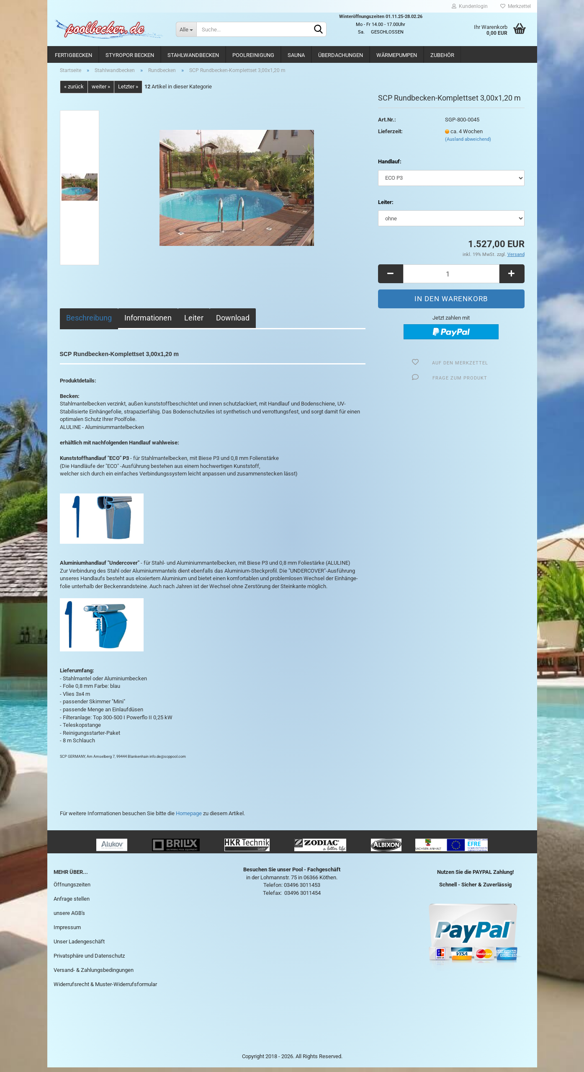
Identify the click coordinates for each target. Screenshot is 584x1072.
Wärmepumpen (396, 55)
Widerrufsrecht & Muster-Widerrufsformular (105, 989)
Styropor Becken (129, 55)
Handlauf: (389, 166)
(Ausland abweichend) (468, 144)
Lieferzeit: (390, 136)
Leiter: (386, 207)
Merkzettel (515, 6)
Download (233, 322)
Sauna (296, 55)
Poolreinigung (253, 55)
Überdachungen (340, 55)
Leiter (193, 322)
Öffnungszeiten (72, 889)
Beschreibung (89, 322)
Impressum (67, 932)
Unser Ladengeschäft (79, 946)
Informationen (148, 322)
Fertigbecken (73, 55)
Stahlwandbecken (193, 55)
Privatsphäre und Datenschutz (89, 960)
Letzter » (128, 91)
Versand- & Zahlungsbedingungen (94, 974)
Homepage (189, 818)
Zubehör (442, 55)
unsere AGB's (69, 917)
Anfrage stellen (72, 903)
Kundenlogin (470, 6)
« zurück (74, 91)
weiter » (101, 91)
